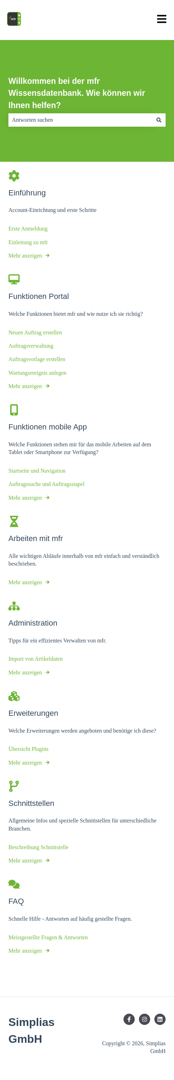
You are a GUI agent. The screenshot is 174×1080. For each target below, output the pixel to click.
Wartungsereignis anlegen (37, 373)
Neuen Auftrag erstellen (35, 332)
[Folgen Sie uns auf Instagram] (144, 1019)
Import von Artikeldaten (35, 659)
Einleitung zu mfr (28, 242)
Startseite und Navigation (37, 471)
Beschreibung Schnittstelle (38, 847)
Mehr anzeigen (25, 256)
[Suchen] (159, 120)
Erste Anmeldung (28, 229)
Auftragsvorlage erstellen (36, 359)
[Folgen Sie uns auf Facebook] (129, 1019)
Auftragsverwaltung (30, 346)
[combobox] (80, 120)
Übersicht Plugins (28, 749)
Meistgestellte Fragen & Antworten (48, 937)
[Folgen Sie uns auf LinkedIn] (160, 1019)
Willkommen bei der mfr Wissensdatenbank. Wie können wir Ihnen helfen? (76, 93)
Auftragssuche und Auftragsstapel (46, 484)
